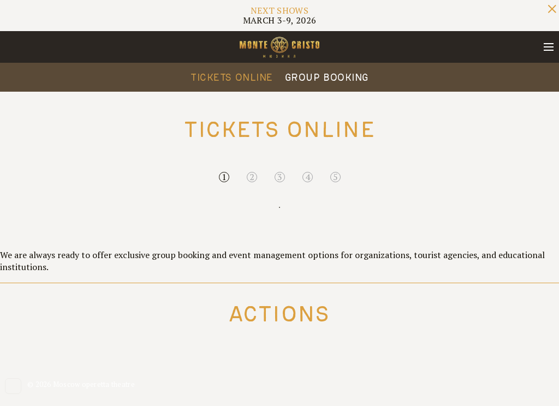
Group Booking (326, 77)
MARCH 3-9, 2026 (280, 15)
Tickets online (232, 77)
